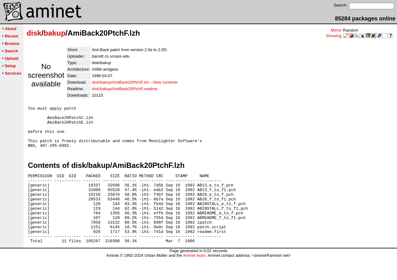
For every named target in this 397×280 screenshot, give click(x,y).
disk (34, 33)
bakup (54, 33)
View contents (165, 82)
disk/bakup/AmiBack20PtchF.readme (125, 88)
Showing (333, 35)
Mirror (336, 30)
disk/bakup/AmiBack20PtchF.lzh (120, 82)
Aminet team (194, 277)
